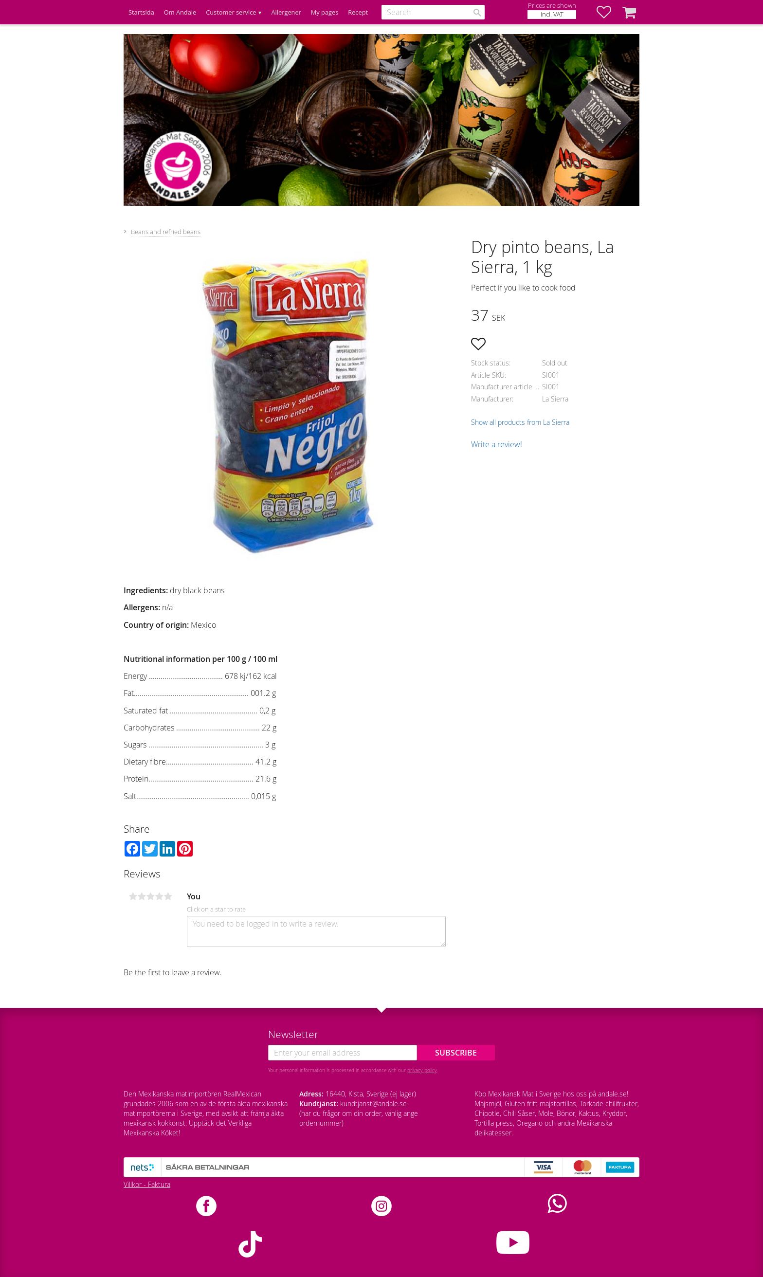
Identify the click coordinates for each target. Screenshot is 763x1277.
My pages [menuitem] (324, 12)
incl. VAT (552, 14)
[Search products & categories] (433, 12)
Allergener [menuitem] (286, 12)
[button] (609, 12)
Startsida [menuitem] (141, 12)
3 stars (150, 896)
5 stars (168, 896)
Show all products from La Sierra (520, 422)
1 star (132, 896)
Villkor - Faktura (147, 1184)
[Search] (477, 12)
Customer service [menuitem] (231, 12)
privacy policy (422, 1070)
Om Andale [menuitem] (180, 12)
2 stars (141, 896)
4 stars (159, 896)
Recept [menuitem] (358, 12)
